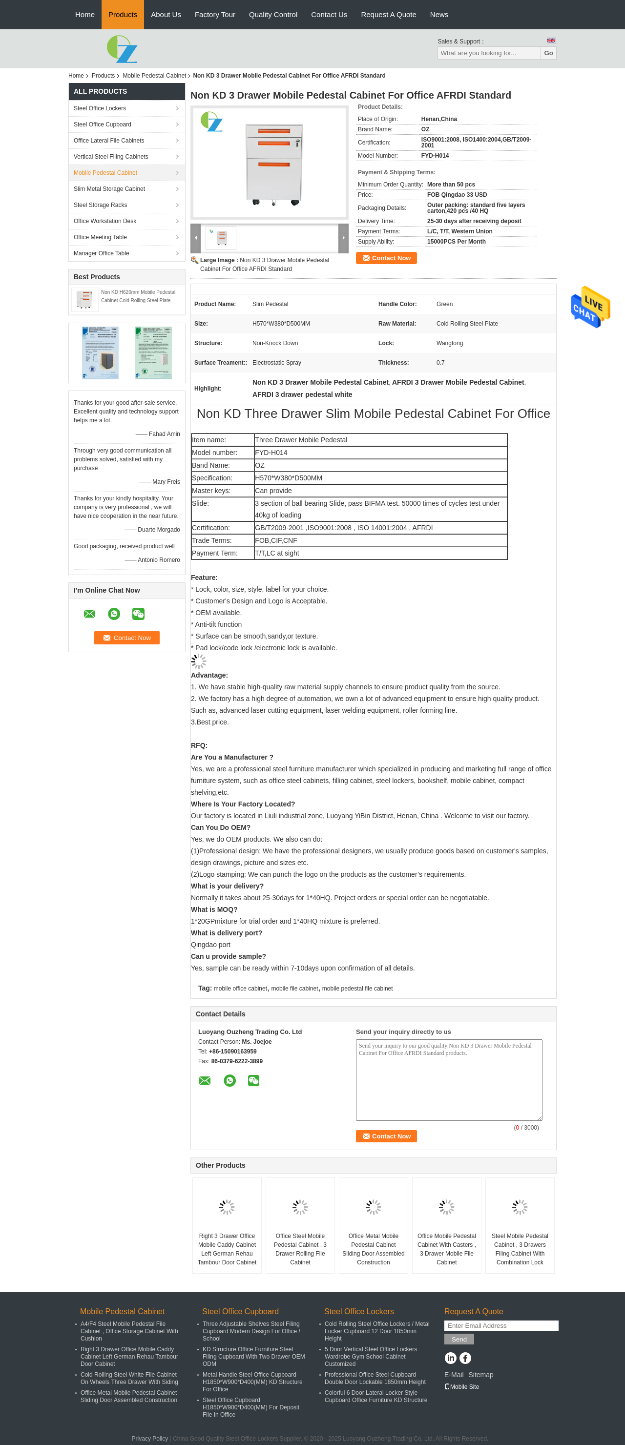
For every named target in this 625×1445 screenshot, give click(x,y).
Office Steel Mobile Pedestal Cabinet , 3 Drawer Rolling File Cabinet (300, 1249)
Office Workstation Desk (105, 221)
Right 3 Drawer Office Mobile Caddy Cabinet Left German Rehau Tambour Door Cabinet (227, 1249)
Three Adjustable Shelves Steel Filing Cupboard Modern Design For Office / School (251, 1331)
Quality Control (273, 14)
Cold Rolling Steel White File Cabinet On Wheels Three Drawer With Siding (129, 1378)
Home (85, 14)
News (439, 14)
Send (459, 1339)
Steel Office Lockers (100, 108)
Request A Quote (388, 14)
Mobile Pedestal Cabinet (154, 75)
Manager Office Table (101, 253)
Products (122, 14)
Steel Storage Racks (100, 205)
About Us (166, 14)
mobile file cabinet (294, 988)
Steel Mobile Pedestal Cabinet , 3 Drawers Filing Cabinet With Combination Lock (520, 1249)
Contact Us (329, 14)
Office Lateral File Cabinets (109, 140)
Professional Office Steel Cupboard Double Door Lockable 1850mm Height (375, 1378)
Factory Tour (215, 14)
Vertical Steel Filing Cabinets (111, 156)
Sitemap (480, 1375)
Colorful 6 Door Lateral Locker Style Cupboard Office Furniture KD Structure (376, 1396)
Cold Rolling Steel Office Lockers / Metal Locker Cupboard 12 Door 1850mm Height (377, 1331)
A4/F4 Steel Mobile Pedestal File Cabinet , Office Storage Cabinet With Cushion (129, 1331)
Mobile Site (461, 1386)
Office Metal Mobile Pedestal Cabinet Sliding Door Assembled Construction (373, 1249)
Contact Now (391, 258)
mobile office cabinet (240, 988)
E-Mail (454, 1375)
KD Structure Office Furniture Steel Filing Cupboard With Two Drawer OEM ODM (254, 1356)
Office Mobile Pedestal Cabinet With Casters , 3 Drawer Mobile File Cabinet (446, 1249)
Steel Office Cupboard (102, 124)
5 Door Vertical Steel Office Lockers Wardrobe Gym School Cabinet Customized (371, 1356)
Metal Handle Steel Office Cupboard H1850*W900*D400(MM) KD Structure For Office (253, 1382)
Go (548, 53)
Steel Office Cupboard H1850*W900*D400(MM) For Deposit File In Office (251, 1407)
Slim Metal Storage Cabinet (109, 189)
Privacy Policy (150, 1438)
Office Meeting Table (100, 237)
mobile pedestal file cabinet (357, 988)
